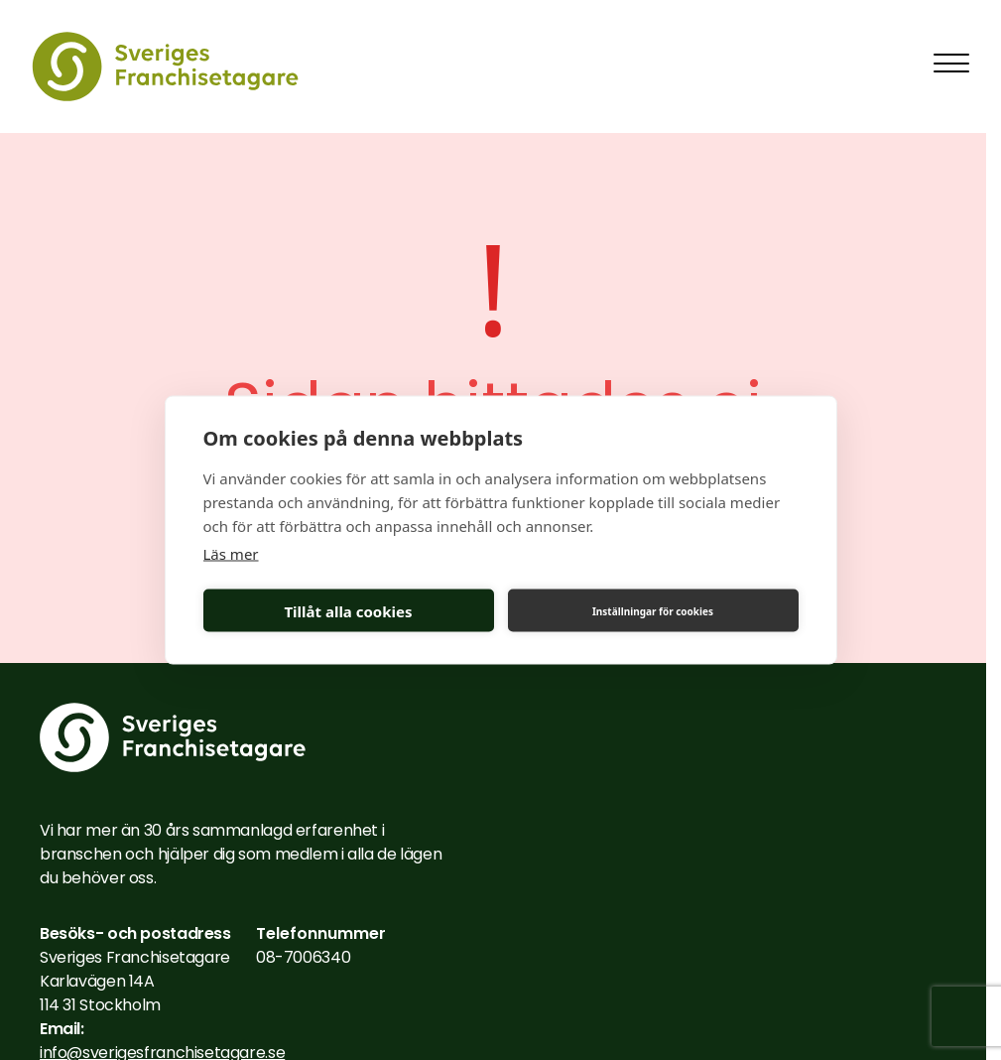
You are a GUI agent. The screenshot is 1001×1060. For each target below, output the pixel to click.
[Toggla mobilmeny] (951, 63)
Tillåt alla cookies (348, 610)
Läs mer (231, 554)
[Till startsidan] (165, 66)
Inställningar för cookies (652, 610)
